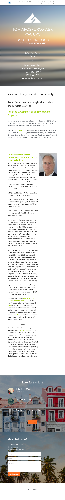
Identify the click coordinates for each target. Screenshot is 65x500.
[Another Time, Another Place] (11, 412)
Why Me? (31, 1)
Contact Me (45, 1)
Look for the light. (23, 399)
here (29, 294)
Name (10, 454)
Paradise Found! (23, 1)
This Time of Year (23, 389)
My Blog (38, 1)
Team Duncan (17, 315)
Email (10, 458)
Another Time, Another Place (29, 410)
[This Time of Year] (11, 391)
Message (11, 463)
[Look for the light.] (11, 401)
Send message (14, 474)
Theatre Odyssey (23, 330)
